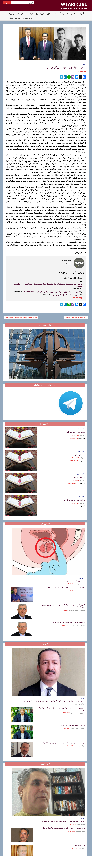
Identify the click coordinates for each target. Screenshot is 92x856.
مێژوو (84, 64)
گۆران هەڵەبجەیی (80, 831)
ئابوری (82, 698)
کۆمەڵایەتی (81, 818)
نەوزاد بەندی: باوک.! (79, 845)
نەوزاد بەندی (81, 848)
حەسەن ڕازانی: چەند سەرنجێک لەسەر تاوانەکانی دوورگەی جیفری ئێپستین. (63, 821)
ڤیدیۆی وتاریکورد (16, 13)
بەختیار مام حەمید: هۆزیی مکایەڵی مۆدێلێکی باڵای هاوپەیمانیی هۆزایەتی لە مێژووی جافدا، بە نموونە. (48, 285)
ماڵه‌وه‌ (82, 13)
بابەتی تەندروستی (80, 584)
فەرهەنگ (62, 13)
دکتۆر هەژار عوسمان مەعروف (77, 610)
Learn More (74, 438)
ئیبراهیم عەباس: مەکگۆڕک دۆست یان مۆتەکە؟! (76, 317)
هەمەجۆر (51, 13)
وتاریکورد (66, 259)
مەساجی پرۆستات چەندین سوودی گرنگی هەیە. (71, 580)
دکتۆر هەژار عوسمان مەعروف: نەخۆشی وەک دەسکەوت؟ (68, 622)
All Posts (77, 298)
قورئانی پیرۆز (14, 18)
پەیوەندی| (40, 13)
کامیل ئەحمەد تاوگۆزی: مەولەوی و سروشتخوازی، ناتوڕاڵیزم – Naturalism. (52, 292)
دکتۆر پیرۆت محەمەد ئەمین (78, 713)
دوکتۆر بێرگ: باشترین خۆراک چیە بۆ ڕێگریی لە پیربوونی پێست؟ (66, 587)
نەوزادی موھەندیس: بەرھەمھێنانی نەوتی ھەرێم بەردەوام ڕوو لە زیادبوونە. (63, 742)
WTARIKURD (74, 4)
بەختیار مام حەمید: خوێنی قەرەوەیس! (66, 295)
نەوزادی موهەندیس (80, 704)
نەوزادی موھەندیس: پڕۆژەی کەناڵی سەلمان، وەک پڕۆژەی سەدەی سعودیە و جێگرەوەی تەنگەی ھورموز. (54, 701)
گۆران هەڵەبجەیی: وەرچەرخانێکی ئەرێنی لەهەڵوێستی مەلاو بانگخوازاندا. (64, 828)
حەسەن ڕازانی (81, 824)
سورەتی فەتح (80, 455)
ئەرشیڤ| (29, 13)
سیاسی (74, 13)
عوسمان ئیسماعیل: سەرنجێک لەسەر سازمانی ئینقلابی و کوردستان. (21, 317)
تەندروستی (27, 18)
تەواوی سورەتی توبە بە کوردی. (74, 500)
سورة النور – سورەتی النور (75, 432)
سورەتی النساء (79, 477)
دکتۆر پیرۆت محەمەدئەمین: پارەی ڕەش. (73, 725)
